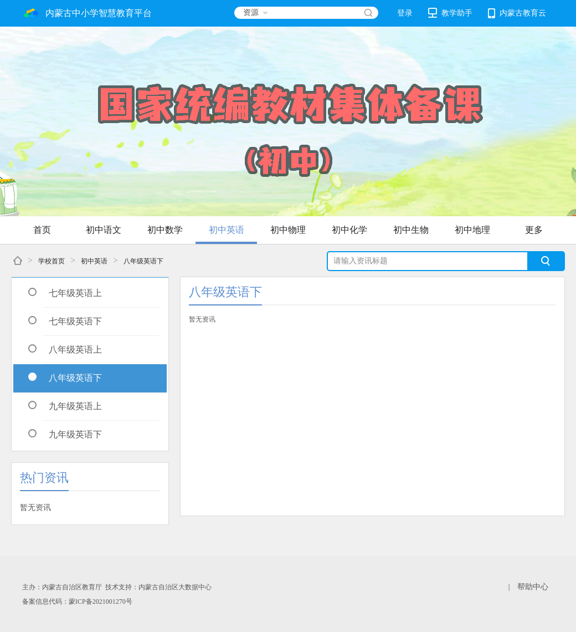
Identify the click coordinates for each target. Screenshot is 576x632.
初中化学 (349, 230)
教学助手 (450, 13)
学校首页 (51, 261)
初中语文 (103, 230)
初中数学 (165, 230)
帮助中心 (532, 587)
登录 (405, 13)
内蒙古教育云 (517, 13)
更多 (534, 230)
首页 (42, 230)
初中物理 (288, 230)
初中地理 (472, 230)
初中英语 (226, 230)
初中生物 (411, 230)
